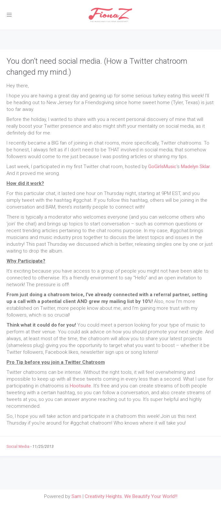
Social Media (17, 446)
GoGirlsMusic (162, 166)
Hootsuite (80, 386)
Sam (76, 496)
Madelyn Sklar (195, 166)
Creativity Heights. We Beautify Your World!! (131, 496)
